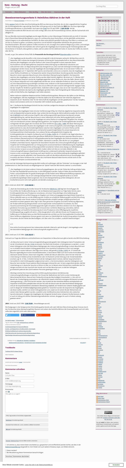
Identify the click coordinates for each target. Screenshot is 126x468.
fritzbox (100, 287)
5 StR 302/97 (29, 235)
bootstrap (101, 242)
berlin (100, 239)
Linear (20, 362)
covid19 (100, 253)
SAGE (99, 343)
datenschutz (101, 255)
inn (99, 300)
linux (99, 314)
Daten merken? (12, 448)
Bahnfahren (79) (105, 77)
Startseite (8, 12)
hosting (100, 298)
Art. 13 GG (31, 244)
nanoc (100, 325)
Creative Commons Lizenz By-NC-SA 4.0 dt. (111, 418)
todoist (100, 364)
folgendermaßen (65, 54)
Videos (100, 375)
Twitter (100, 366)
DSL (99, 271)
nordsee (100, 326)
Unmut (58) (103, 95)
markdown (101, 319)
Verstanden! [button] (116, 465)
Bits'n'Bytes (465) (105, 80)
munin (100, 323)
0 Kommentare (20, 320)
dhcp (99, 260)
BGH (99, 240)
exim (99, 278)
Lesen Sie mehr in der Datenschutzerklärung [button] (39, 465)
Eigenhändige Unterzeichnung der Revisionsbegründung (20, 335)
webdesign (101, 380)
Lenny (100, 310)
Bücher (100, 248)
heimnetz (101, 296)
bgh (18, 322)
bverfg (100, 246)
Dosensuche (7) (104, 86)
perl (99, 330)
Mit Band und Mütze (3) (107, 87)
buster (100, 244)
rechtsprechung (24, 322)
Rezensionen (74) (105, 93)
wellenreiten (101, 382)
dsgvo (100, 269)
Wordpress (101, 386)
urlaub (100, 368)
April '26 (108, 33)
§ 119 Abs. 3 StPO (50, 134)
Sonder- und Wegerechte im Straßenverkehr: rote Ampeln (20, 329)
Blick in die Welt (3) (105, 84)
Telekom (100, 362)
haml (99, 294)
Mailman (100, 316)
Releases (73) (104, 91)
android (100, 224)
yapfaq (100, 387)
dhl (99, 262)
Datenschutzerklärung (12, 445)
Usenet (100, 370)
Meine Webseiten (20, 12)
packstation (101, 328)
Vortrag (100, 377)
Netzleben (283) (104, 89)
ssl (99, 353)
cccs (99, 249)
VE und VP (83, 342)
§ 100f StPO (16, 115)
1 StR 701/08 (64, 28)
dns (99, 264)
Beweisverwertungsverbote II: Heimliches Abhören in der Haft (37, 17)
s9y (99, 341)
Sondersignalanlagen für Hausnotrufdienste (16, 327)
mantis (100, 317)
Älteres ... (99, 45)
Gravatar (8, 438)
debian (100, 258)
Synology (100, 359)
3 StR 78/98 (29, 303)
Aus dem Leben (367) (106, 75)
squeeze (100, 350)
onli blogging (101, 149)
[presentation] (18, 433)
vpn (99, 378)
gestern (12, 24)
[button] (12, 315)
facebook (100, 280)
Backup (100, 235)
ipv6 (99, 303)
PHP (99, 332)
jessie (99, 307)
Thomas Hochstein (19, 20)
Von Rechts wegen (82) (106, 96)
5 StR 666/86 (29, 185)
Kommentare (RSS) (103, 400)
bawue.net (101, 237)
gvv (99, 292)
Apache (100, 228)
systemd (100, 361)
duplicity (100, 273)
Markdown (9, 418)
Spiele (100, 348)
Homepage (9, 384)
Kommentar (9, 389)
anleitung (101, 226)
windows (100, 384)
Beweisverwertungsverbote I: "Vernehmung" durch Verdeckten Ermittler (27, 342)
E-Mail (7, 378)
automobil (101, 231)
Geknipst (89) (104, 78)
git (99, 289)
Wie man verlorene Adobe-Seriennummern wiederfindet (108, 201)
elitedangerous (102, 276)
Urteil (45, 28)
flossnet (100, 283)
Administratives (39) (106, 73)
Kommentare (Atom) (104, 402)
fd (98, 282)
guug (99, 291)
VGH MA (100, 373)
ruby (99, 339)
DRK (99, 267)
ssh (99, 352)
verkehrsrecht (102, 371)
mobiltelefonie (102, 321)
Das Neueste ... (100, 43)
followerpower (102, 285)
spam (99, 346)
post (99, 334)
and (99, 222)
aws (99, 233)
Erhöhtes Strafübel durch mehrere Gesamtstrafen (18, 331)
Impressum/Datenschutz (62, 12)
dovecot (100, 265)
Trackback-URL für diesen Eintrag (13, 351)
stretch (100, 357)
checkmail (101, 251)
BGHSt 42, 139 (55, 189)
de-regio (100, 257)
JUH (99, 309)
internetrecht (102, 301)
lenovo (100, 312)
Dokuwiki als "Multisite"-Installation (26, 340)
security (100, 344)
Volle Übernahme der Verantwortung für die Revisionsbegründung (22, 333)
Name (7, 373)
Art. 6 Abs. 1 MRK (60, 124)
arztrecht (100, 230)
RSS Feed (100, 396)
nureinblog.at (101, 190)
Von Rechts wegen (10, 320)
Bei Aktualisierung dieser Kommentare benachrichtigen (25, 450)
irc (99, 305)
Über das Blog (33, 12)
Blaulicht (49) (104, 82)
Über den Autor (46, 12)
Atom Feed (101, 398)
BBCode (8, 427)
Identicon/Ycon (15, 438)
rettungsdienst (102, 337)
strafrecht (31, 322)
